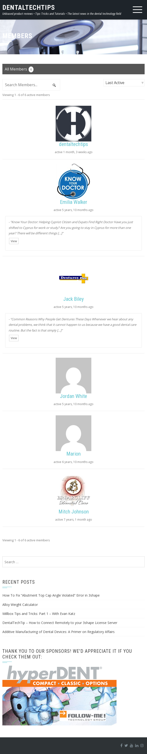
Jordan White (73, 396)
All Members (19, 69)
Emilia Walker (73, 202)
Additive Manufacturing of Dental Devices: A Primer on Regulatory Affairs (58, 631)
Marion (73, 454)
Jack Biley (73, 299)
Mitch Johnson (74, 512)
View (14, 241)
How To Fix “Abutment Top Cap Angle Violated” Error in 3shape (51, 595)
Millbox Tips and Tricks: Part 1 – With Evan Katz (38, 613)
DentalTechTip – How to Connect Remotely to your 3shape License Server (59, 622)
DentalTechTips (28, 7)
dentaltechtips (73, 144)
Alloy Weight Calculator (20, 604)
